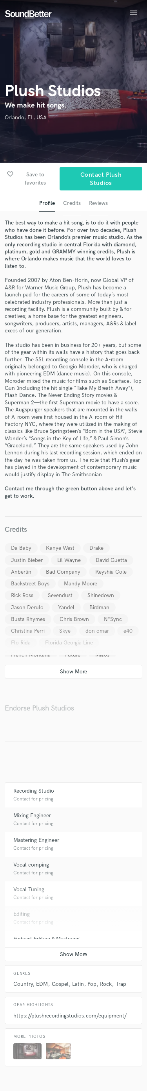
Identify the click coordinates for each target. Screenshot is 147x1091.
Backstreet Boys (30, 583)
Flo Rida (21, 642)
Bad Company (63, 572)
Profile (47, 203)
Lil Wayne (69, 560)
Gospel (60, 984)
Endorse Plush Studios (39, 708)
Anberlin (21, 572)
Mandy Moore (80, 583)
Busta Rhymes (28, 619)
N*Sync (113, 619)
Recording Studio (33, 791)
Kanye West (60, 548)
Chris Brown (74, 619)
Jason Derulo (27, 607)
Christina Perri (28, 631)
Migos (102, 654)
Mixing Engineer (32, 815)
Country (23, 984)
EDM (42, 984)
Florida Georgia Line (69, 642)
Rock (106, 984)
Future (72, 654)
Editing (21, 914)
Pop (91, 984)
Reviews (98, 203)
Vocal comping (31, 864)
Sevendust (60, 595)
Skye (65, 631)
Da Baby (21, 548)
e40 (127, 631)
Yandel (66, 607)
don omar (97, 631)
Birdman (99, 607)
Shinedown (100, 595)
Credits (72, 203)
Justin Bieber (27, 560)
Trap (121, 984)
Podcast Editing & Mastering (46, 938)
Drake (96, 548)
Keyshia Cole (111, 572)
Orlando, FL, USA (26, 117)
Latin (78, 984)
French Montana (31, 654)
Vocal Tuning (28, 889)
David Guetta (111, 560)
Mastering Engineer (36, 840)
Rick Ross (22, 595)
